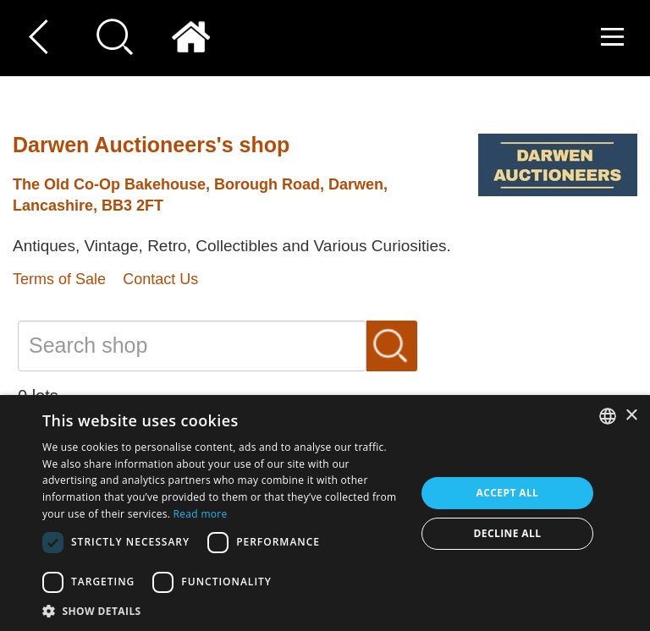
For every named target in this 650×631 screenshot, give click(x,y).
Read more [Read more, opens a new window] (201, 514)
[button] (223, 610)
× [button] (631, 415)
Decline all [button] (508, 533)
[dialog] (325, 513)
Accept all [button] (507, 493)
